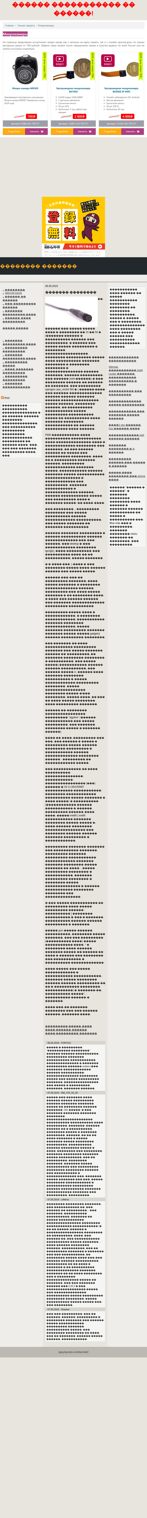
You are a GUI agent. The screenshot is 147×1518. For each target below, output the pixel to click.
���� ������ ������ (66, 1029)
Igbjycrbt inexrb (13, 293)
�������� (15, 289)
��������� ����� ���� (68, 1026)
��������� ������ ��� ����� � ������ (127, 462)
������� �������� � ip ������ (122, 449)
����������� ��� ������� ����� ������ (126, 415)
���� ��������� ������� (71, 1033)
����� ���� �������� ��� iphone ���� (127, 476)
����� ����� (15, 328)
